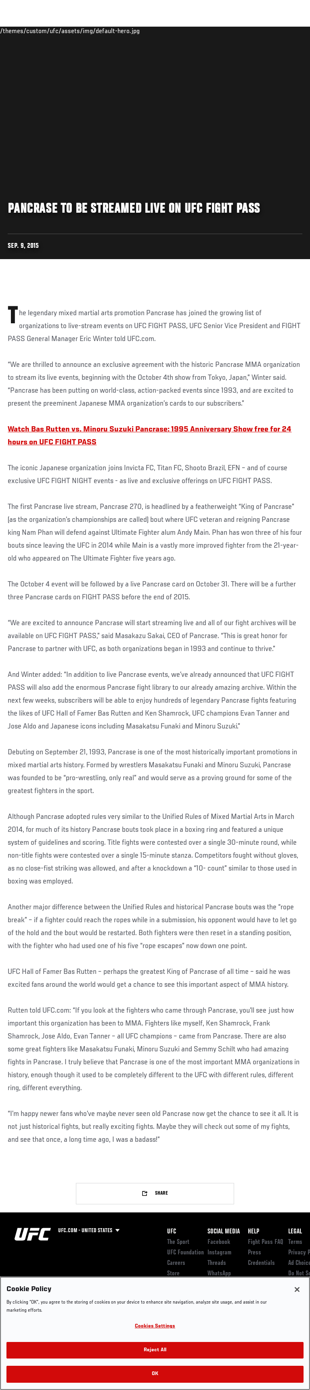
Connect (158, 30)
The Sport (178, 1242)
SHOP (261, 30)
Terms (295, 1242)
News (124, 30)
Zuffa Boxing (223, 34)
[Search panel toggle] (283, 30)
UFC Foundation (185, 1252)
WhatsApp (219, 1273)
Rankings (56, 30)
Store (173, 1273)
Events (22, 30)
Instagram (219, 1252)
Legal (295, 1231)
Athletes (92, 30)
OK (155, 1374)
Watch (191, 30)
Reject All (155, 1350)
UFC (171, 1231)
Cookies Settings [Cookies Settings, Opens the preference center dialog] (155, 1326)
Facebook (218, 1242)
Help (253, 1231)
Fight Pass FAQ (265, 1242)
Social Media (223, 1231)
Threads (216, 1263)
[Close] (297, 1289)
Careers (176, 1263)
